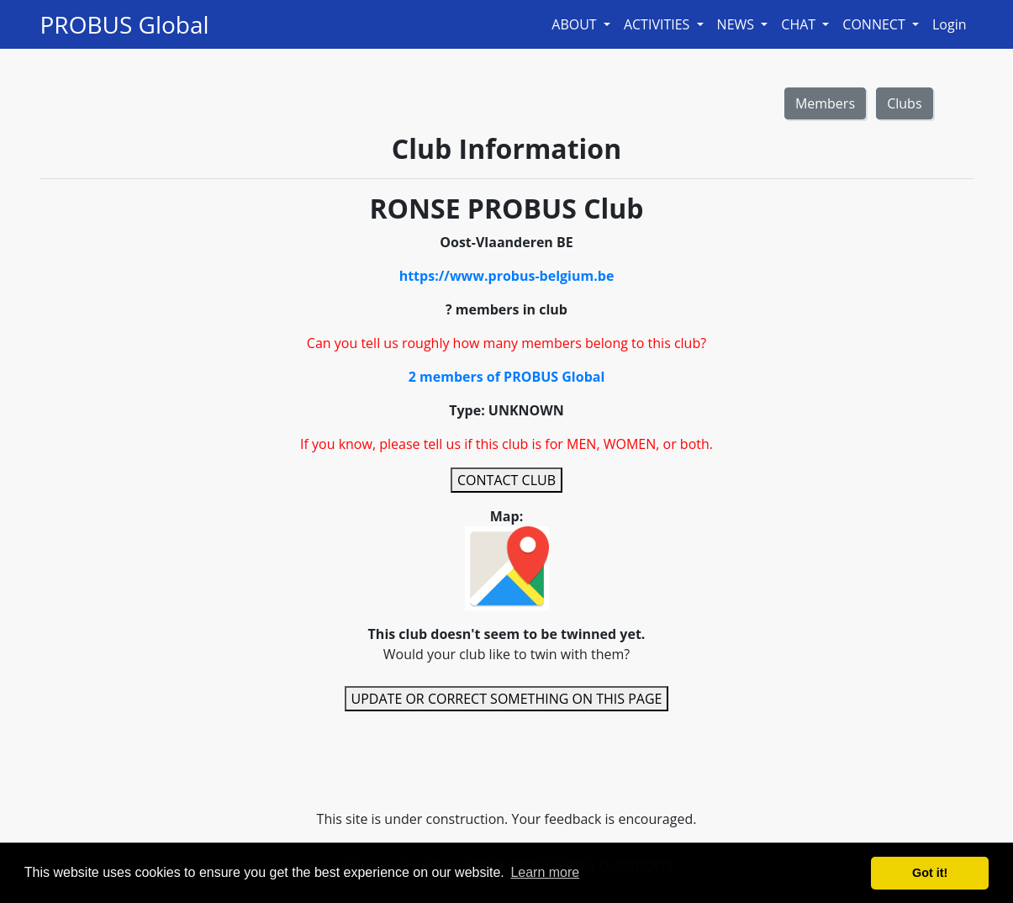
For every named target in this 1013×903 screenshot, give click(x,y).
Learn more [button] (544, 872)
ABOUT (575, 24)
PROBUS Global (124, 24)
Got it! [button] (929, 872)
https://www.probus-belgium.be (507, 276)
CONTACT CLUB (506, 480)
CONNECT (875, 24)
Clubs (904, 103)
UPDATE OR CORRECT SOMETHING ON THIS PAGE (506, 698)
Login (949, 24)
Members (825, 103)
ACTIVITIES (659, 24)
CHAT (800, 24)
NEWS (737, 24)
